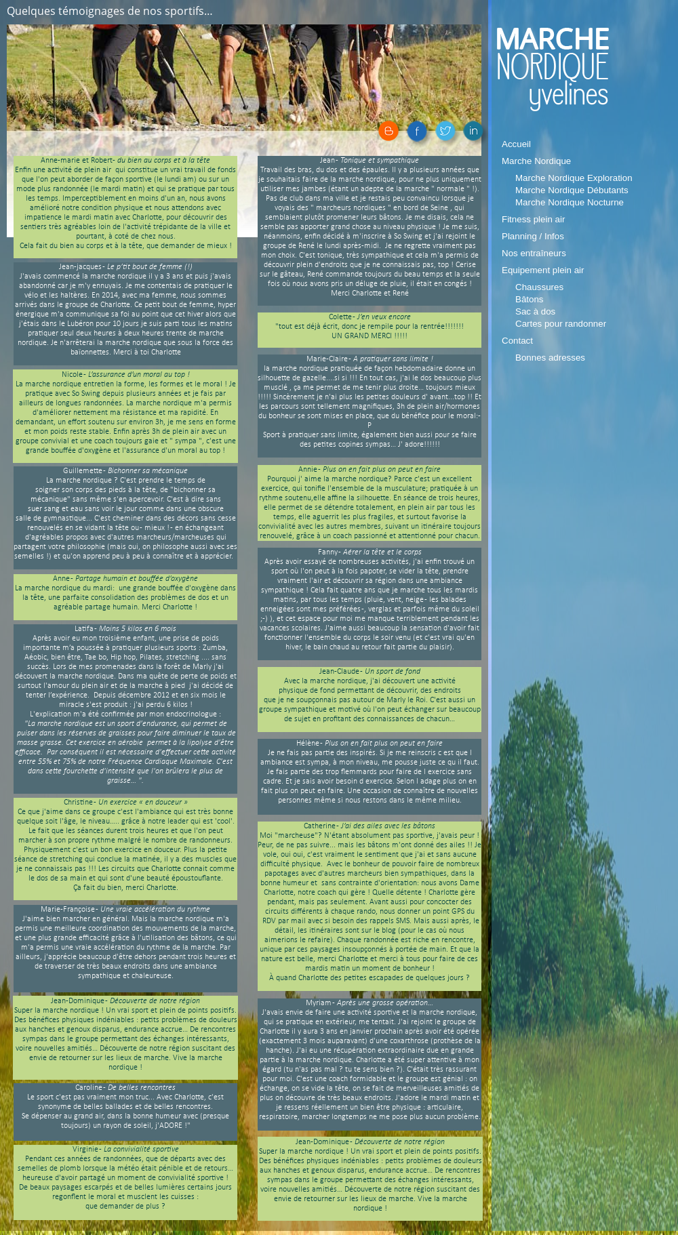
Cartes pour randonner (560, 324)
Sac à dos (535, 311)
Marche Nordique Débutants (572, 190)
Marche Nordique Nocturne (569, 202)
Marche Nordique (536, 161)
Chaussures (539, 287)
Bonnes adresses (550, 357)
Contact (517, 341)
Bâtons (529, 299)
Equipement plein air (543, 270)
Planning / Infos (533, 236)
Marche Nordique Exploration (574, 178)
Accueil (516, 144)
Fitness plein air (533, 219)
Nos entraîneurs (534, 253)
